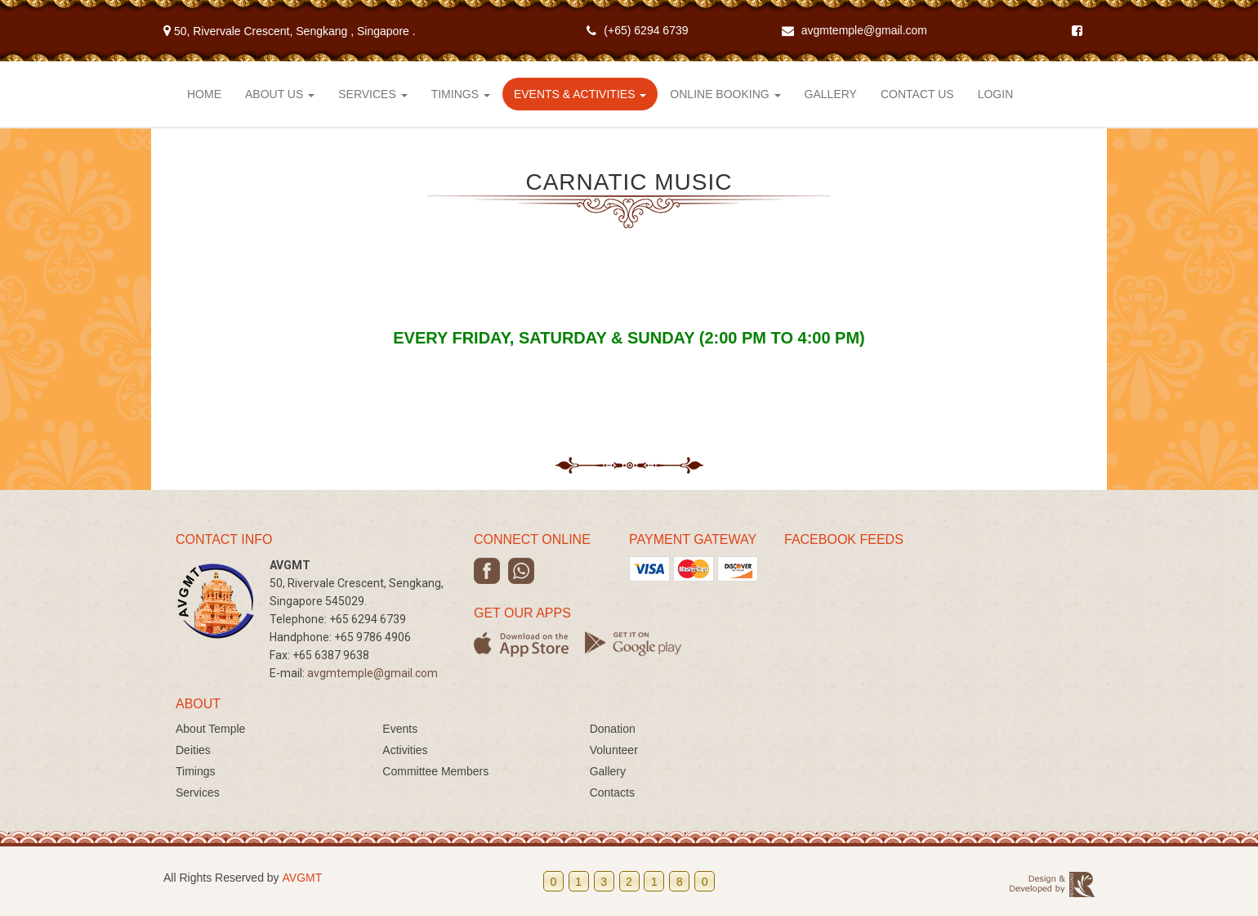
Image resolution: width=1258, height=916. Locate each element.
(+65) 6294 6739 (646, 30)
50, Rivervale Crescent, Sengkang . (289, 31)
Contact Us (917, 94)
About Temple (210, 728)
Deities (193, 750)
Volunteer (614, 750)
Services (372, 94)
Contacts (612, 792)
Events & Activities (580, 94)
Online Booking (725, 94)
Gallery (831, 94)
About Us (279, 94)
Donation (613, 728)
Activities (404, 750)
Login (996, 94)
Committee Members (435, 771)
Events (399, 728)
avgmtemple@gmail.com (864, 30)
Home (204, 94)
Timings (460, 94)
